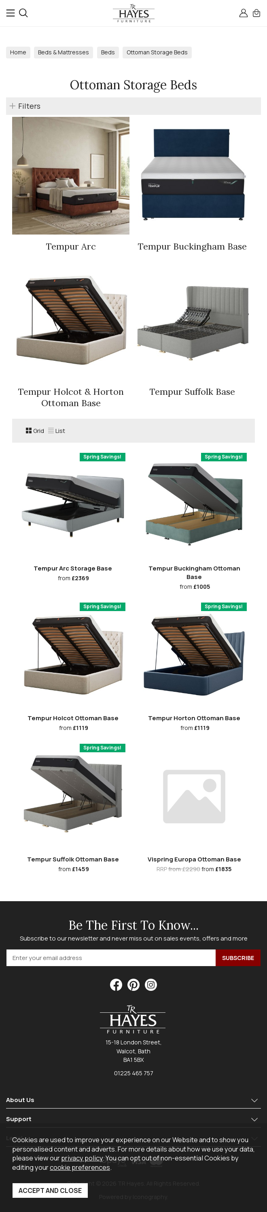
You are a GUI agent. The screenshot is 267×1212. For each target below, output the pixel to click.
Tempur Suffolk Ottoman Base (73, 859)
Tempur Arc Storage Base (73, 568)
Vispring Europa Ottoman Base (194, 859)
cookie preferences (80, 1167)
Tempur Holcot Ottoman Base (73, 718)
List (56, 430)
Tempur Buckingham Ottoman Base (194, 572)
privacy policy (82, 1157)
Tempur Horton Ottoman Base (194, 718)
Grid (35, 430)
